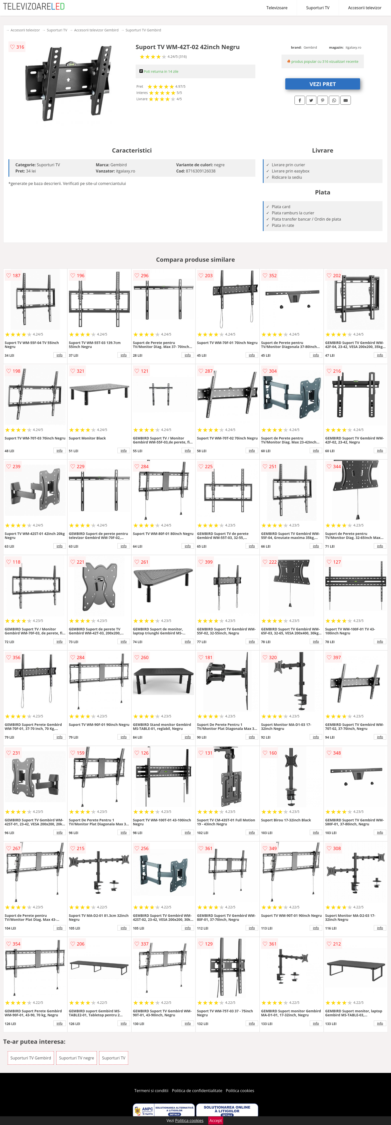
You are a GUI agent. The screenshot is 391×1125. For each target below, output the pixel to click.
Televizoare (277, 7)
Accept (215, 1120)
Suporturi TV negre (76, 1058)
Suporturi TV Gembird (143, 30)
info (60, 355)
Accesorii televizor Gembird (96, 30)
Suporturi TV (317, 7)
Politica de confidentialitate (197, 1090)
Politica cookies (240, 1090)
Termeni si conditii (151, 1090)
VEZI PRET (322, 83)
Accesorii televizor (365, 7)
